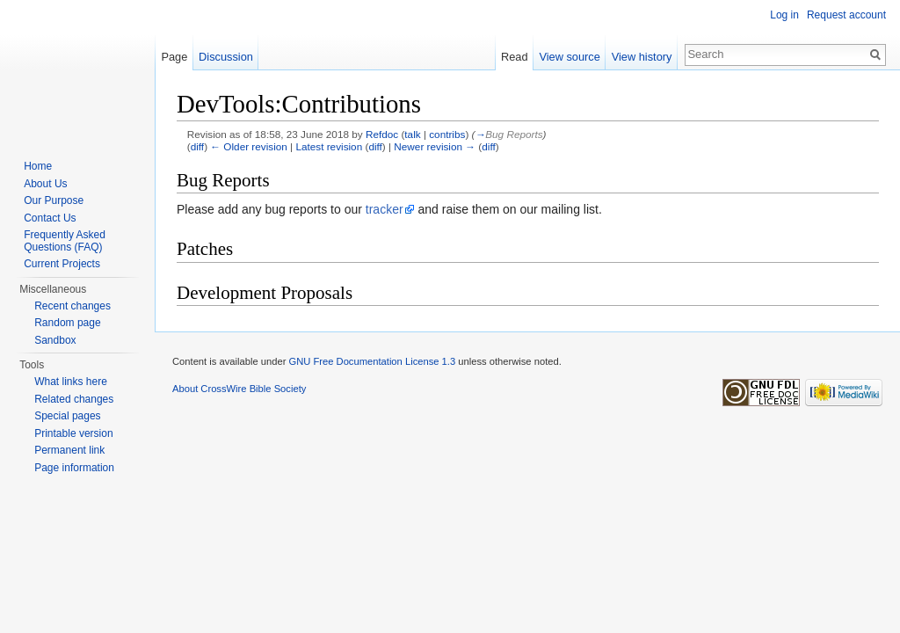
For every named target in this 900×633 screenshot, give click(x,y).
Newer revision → (434, 146)
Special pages (67, 416)
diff (197, 146)
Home (38, 166)
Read (514, 56)
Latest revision (328, 146)
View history (642, 56)
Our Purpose (53, 200)
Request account (846, 15)
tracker (384, 209)
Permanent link (69, 450)
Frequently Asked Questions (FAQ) (64, 241)
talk (412, 134)
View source (569, 56)
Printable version (73, 433)
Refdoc (382, 134)
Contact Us (50, 218)
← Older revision (248, 146)
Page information (74, 468)
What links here (70, 381)
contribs (447, 134)
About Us (45, 184)
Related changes (73, 399)
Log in (784, 15)
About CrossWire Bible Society (239, 388)
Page (174, 56)
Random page (67, 322)
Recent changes (72, 306)
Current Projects (62, 264)
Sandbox (55, 340)
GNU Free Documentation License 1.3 (371, 361)
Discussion (226, 56)
